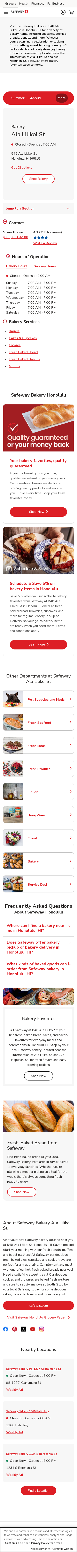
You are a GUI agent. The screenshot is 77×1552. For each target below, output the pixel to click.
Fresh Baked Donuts (24, 359)
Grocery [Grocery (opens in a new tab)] (10, 4)
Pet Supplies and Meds (46, 699)
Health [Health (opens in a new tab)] (23, 4)
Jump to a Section (38, 208)
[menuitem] (17, 98)
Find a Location (42, 1490)
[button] (63, 12)
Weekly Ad (14, 1389)
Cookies (15, 344)
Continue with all (62, 1548)
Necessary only (40, 1548)
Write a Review (45, 243)
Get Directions (21, 167)
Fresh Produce (46, 769)
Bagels (14, 330)
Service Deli (46, 884)
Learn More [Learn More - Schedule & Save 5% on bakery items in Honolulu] (48, 644)
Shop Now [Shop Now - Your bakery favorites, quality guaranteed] (48, 511)
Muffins (14, 366)
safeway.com (51, 1305)
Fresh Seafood (46, 722)
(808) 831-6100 (15, 237)
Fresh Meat (46, 746)
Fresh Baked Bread (23, 351)
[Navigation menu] (6, 12)
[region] (38, 1539)
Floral (46, 838)
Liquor (46, 792)
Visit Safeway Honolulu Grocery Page (40, 1317)
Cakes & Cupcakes (23, 337)
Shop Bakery (38, 179)
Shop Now (42, 1075)
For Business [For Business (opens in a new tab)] (55, 4)
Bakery (46, 861)
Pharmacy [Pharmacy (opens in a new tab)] (37, 4)
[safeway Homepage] (19, 12)
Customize (12, 1543)
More (62, 98)
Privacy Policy (40, 1543)
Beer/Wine (46, 815)
